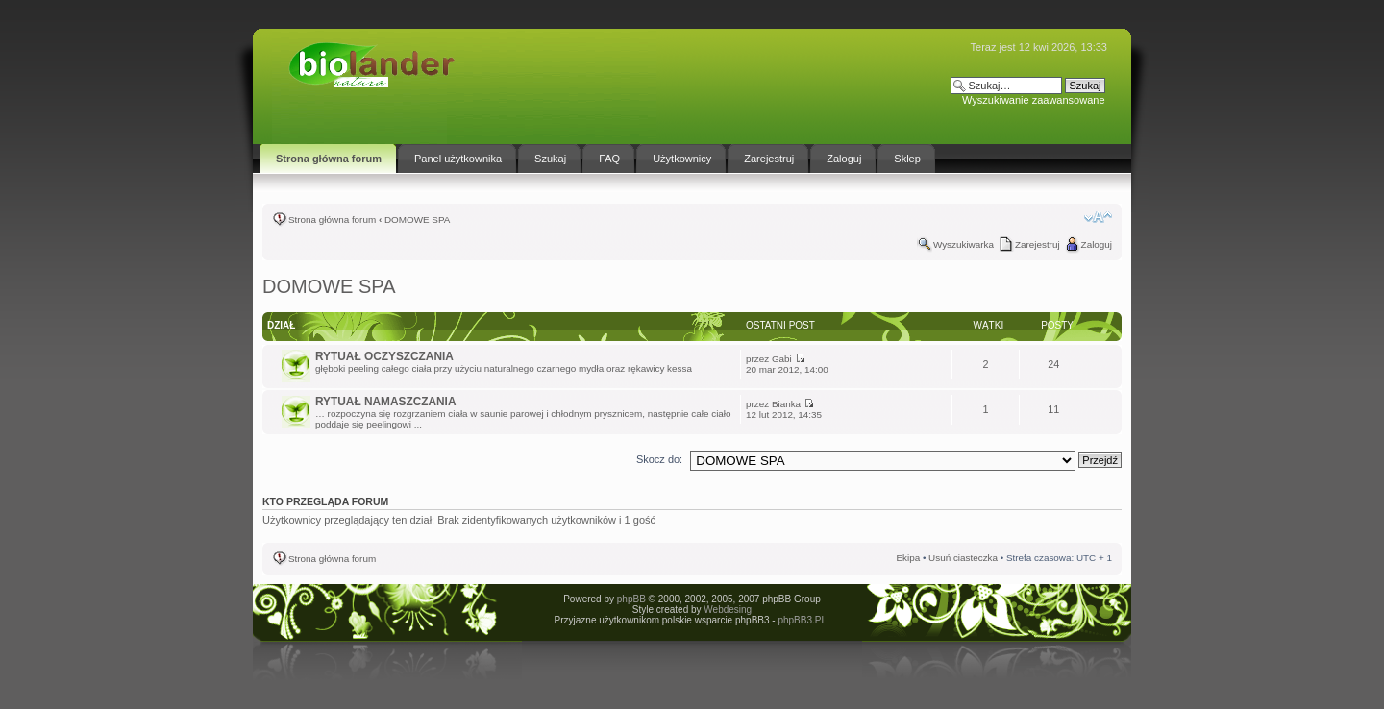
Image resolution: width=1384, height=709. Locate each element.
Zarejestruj (1037, 244)
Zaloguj (1096, 244)
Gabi (782, 359)
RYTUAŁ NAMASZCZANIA (385, 401)
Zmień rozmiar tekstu (1098, 217)
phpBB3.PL (802, 620)
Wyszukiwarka (963, 244)
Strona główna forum (332, 219)
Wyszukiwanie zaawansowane (1033, 100)
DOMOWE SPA (417, 219)
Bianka (786, 404)
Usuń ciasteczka (963, 557)
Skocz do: (659, 459)
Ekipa (908, 557)
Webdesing (728, 609)
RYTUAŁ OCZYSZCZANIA (384, 356)
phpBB (631, 599)
